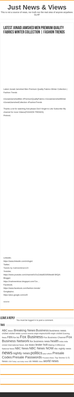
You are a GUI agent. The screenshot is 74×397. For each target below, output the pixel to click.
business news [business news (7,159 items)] (57, 330)
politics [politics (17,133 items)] (36, 353)
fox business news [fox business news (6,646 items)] (40, 341)
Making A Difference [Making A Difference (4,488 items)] (56, 345)
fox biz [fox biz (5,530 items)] (16, 337)
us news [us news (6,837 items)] (33, 361)
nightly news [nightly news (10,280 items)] (21, 353)
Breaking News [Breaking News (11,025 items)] (24, 330)
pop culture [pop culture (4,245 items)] (47, 354)
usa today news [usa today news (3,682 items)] (22, 361)
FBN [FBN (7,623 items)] (10, 337)
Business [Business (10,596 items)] (42, 330)
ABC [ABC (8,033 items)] (4, 330)
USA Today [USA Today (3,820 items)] (12, 361)
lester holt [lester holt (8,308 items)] (41, 344)
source (6, 301)
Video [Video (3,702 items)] (41, 361)
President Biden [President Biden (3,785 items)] (48, 358)
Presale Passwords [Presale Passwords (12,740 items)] (27, 357)
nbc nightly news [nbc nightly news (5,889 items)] (62, 348)
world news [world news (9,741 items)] (50, 361)
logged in (32, 320)
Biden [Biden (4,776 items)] (10, 331)
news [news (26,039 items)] (7, 352)
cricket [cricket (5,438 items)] (5, 333)
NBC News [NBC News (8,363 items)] (22, 348)
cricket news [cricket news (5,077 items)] (14, 333)
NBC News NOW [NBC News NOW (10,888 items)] (41, 348)
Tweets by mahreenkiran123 (15, 268)
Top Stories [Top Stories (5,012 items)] (60, 358)
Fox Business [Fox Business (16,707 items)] (31, 337)
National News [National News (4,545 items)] (8, 349)
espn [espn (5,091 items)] (36, 333)
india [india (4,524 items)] (61, 341)
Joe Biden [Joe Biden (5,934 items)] (30, 345)
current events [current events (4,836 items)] (27, 333)
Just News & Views (37, 7)
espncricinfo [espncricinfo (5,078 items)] (44, 333)
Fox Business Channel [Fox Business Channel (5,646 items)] (54, 337)
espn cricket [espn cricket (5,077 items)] (56, 333)
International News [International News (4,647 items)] (16, 345)
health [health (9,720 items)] (54, 341)
